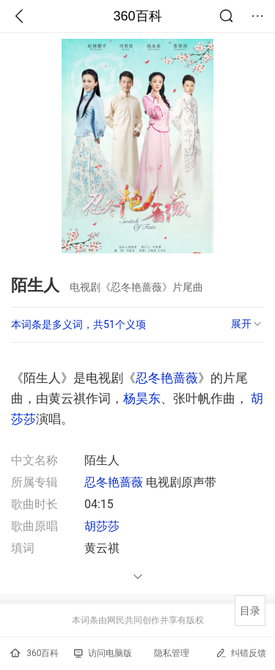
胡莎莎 (102, 526)
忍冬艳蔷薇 (167, 378)
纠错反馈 (241, 652)
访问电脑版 (103, 653)
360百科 (137, 16)
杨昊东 (142, 398)
